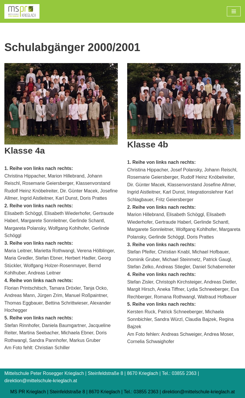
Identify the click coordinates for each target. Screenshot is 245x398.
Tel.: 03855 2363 (141, 391)
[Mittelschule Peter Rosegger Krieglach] (21, 11)
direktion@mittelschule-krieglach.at (198, 391)
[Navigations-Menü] (234, 11)
